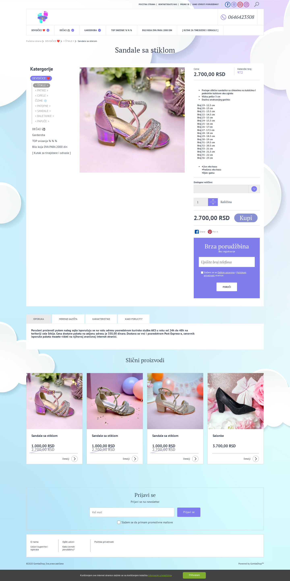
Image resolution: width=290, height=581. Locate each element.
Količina (226, 201)
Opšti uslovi (68, 541)
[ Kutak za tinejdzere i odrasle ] (200, 30)
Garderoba (92, 30)
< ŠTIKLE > (41, 85)
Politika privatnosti (104, 541)
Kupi (246, 218)
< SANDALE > (43, 111)
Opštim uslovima (226, 272)
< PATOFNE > (43, 106)
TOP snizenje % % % (121, 30)
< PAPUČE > (42, 121)
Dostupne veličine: (203, 182)
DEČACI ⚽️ (67, 30)
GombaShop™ (257, 563)
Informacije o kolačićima (160, 575)
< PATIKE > (41, 90)
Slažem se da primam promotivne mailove (147, 522)
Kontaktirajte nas (167, 4)
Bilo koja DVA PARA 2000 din (157, 30)
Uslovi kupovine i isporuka (39, 548)
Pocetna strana (147, 4)
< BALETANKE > (44, 116)
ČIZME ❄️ (41, 100)
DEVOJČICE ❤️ (40, 30)
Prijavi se (184, 4)
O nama (34, 541)
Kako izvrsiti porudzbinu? (206, 4)
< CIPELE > (41, 95)
